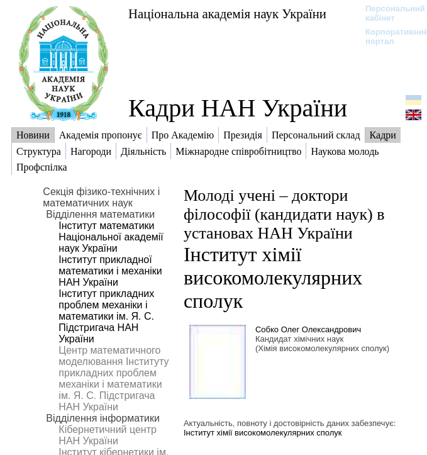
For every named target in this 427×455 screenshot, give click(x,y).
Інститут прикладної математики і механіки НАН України (110, 271)
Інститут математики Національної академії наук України (110, 237)
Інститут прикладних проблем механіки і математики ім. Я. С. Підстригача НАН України (106, 316)
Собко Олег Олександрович (308, 329)
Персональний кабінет (389, 13)
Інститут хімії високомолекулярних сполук (273, 277)
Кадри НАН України (237, 108)
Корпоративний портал (389, 36)
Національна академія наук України (227, 13)
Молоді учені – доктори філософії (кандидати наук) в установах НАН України (284, 214)
